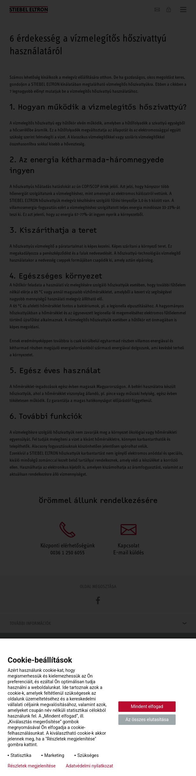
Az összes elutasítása (147, 719)
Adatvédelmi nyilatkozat (89, 765)
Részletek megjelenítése (32, 765)
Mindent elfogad (147, 706)
